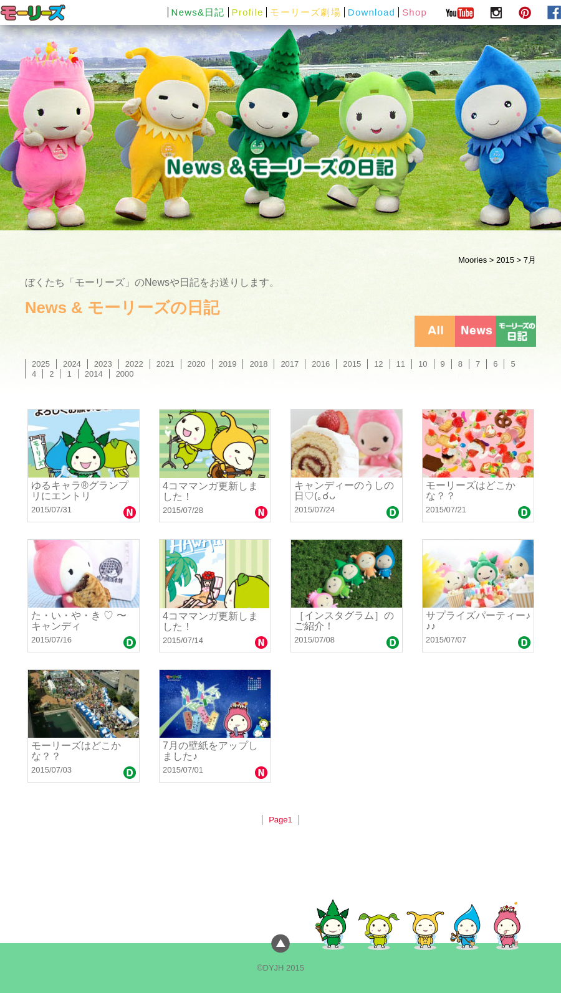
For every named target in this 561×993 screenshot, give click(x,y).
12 (378, 364)
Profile (248, 12)
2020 (197, 364)
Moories (472, 260)
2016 (321, 364)
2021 (165, 364)
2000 (125, 374)
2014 (94, 374)
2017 (289, 364)
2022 (134, 364)
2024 (72, 364)
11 (400, 364)
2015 (505, 260)
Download (371, 12)
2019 (228, 364)
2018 (258, 364)
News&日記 (198, 12)
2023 (103, 364)
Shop (414, 12)
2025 (41, 364)
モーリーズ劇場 (305, 12)
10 (422, 364)
